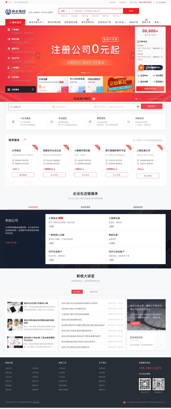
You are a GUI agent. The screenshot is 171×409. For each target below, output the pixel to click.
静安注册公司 (35, 22)
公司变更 (74, 16)
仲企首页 (112, 2)
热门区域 (119, 22)
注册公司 (64, 16)
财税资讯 (35, 387)
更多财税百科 (145, 339)
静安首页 (15, 22)
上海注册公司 (143, 150)
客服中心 (102, 391)
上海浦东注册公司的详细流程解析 (75, 315)
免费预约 (151, 107)
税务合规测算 (63, 391)
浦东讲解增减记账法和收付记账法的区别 (78, 343)
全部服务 (15, 89)
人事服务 (15, 68)
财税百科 (8, 391)
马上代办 (54, 176)
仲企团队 (159, 75)
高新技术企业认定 (52, 150)
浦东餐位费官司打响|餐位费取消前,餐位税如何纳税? (83, 326)
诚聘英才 (102, 382)
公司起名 (62, 370)
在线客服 (161, 2)
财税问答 (133, 22)
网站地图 (36, 403)
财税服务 (8, 387)
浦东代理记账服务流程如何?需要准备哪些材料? (81, 337)
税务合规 (95, 16)
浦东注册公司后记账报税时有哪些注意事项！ (80, 305)
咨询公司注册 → (12, 244)
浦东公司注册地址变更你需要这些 (75, 348)
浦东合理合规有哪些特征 (71, 321)
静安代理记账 (54, 22)
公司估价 (62, 378)
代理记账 (85, 16)
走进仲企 (144, 75)
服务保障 (144, 82)
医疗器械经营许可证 (115, 150)
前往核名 (23, 176)
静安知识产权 (104, 22)
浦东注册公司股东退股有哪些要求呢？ (77, 332)
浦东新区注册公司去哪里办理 (73, 310)
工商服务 (15, 30)
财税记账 (15, 39)
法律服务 (15, 77)
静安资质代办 (87, 21)
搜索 (131, 11)
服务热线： (141, 2)
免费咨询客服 (150, 89)
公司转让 (35, 378)
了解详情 (135, 325)
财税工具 (146, 21)
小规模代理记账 (82, 150)
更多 (157, 22)
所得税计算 (63, 382)
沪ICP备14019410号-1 (158, 403)
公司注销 (8, 378)
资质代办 (105, 16)
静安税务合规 (71, 22)
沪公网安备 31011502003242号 (136, 403)
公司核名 (16, 150)
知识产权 (116, 16)
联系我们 (123, 2)
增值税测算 (63, 387)
